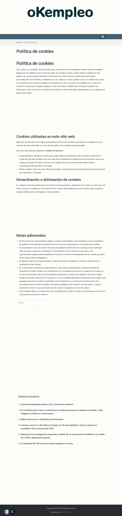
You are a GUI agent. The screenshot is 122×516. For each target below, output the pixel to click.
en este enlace (87, 284)
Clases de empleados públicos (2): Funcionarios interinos (47, 404)
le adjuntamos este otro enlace (76, 288)
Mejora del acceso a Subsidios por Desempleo (42, 419)
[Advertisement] (61, 114)
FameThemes (65, 512)
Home (19, 42)
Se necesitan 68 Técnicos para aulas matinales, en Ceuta (47, 443)
